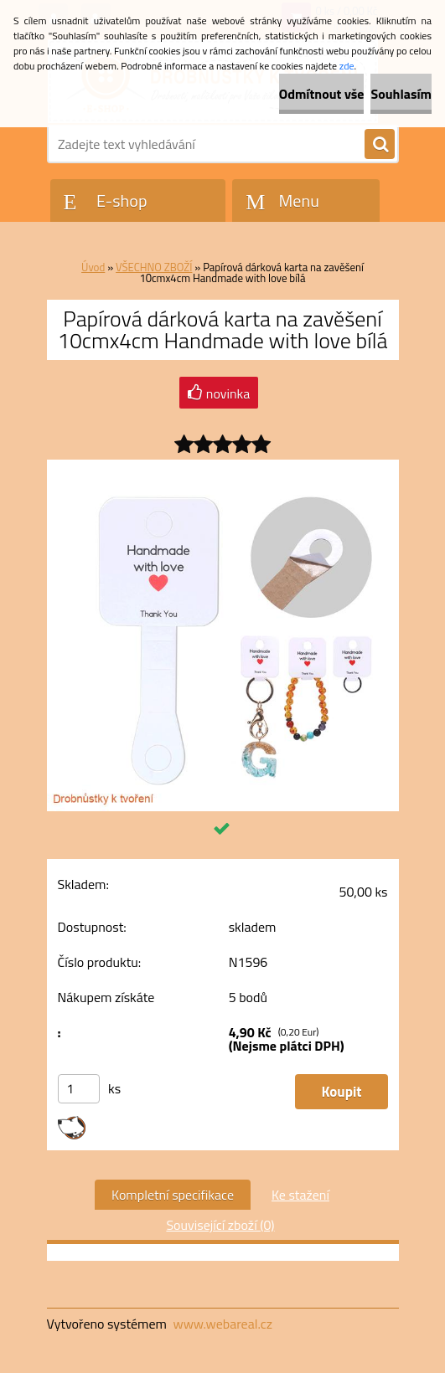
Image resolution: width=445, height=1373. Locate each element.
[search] (380, 145)
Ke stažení (300, 1195)
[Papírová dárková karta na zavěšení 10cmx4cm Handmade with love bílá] (223, 466)
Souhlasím (401, 94)
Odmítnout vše (322, 94)
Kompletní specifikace (172, 1195)
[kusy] (79, 1088)
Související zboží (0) (220, 1225)
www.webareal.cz (222, 1324)
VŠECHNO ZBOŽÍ (154, 267)
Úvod (93, 267)
